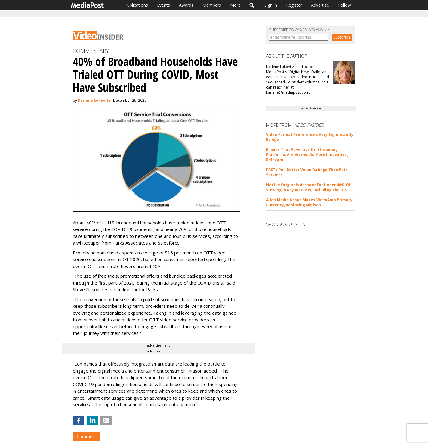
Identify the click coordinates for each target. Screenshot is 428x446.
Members (211, 5)
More (235, 5)
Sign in (270, 5)
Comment (86, 436)
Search (252, 5)
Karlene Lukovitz (94, 100)
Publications (136, 5)
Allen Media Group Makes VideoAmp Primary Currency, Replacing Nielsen (309, 202)
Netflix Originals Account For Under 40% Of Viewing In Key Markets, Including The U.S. (308, 187)
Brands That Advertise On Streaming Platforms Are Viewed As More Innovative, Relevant (307, 154)
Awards (186, 5)
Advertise (320, 5)
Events (163, 5)
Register (294, 5)
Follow (344, 5)
